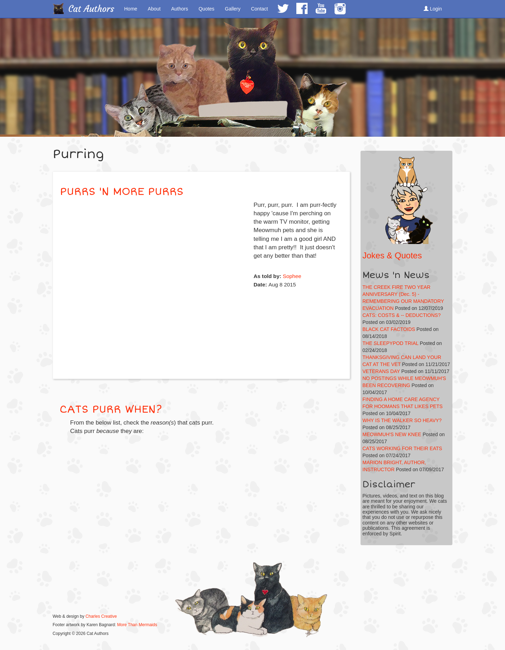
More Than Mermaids (137, 624)
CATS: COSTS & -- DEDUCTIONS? (402, 315)
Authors (179, 9)
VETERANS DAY (381, 371)
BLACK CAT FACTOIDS (389, 329)
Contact (259, 9)
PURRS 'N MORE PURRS (121, 191)
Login (433, 9)
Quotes (206, 9)
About (154, 9)
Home (130, 9)
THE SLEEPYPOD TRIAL (391, 343)
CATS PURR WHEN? (111, 409)
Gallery (232, 9)
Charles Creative (101, 616)
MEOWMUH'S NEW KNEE (392, 434)
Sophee (292, 276)
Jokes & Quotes (392, 255)
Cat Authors (91, 9)
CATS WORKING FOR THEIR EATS (402, 448)
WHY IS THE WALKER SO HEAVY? (402, 420)
